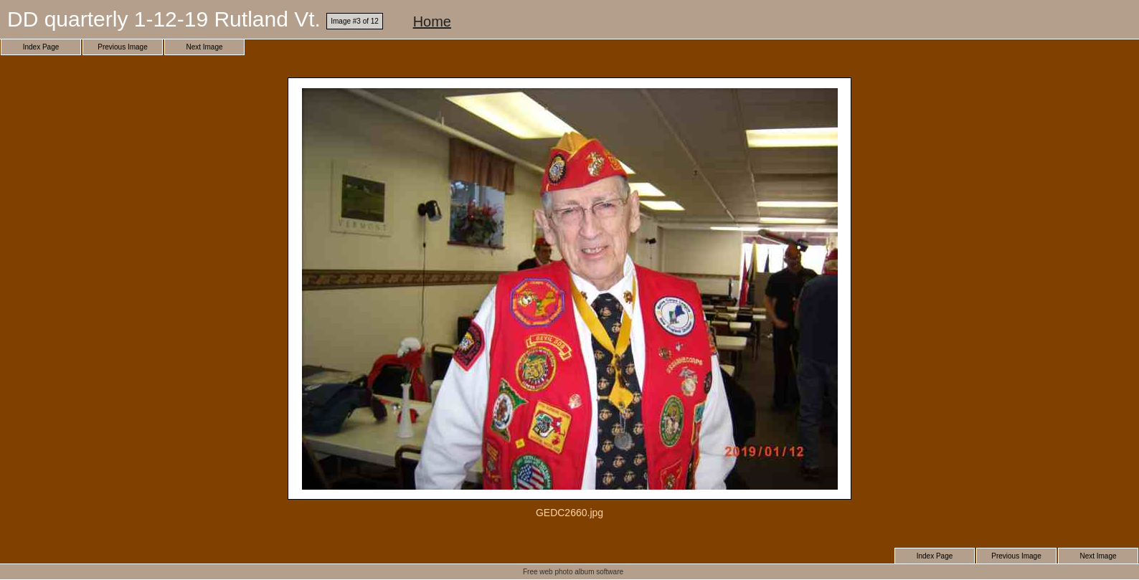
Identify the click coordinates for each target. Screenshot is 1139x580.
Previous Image (122, 47)
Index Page (41, 47)
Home (432, 21)
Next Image (204, 47)
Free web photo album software (573, 572)
